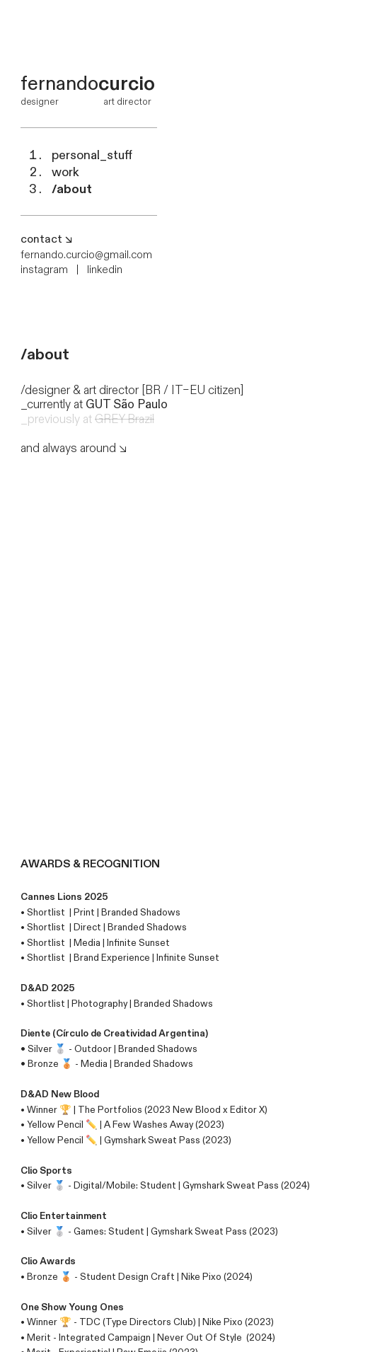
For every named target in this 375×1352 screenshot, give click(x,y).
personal (92, 155)
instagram (44, 269)
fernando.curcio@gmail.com (86, 255)
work (65, 172)
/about (72, 189)
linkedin (104, 269)
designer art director (86, 102)
